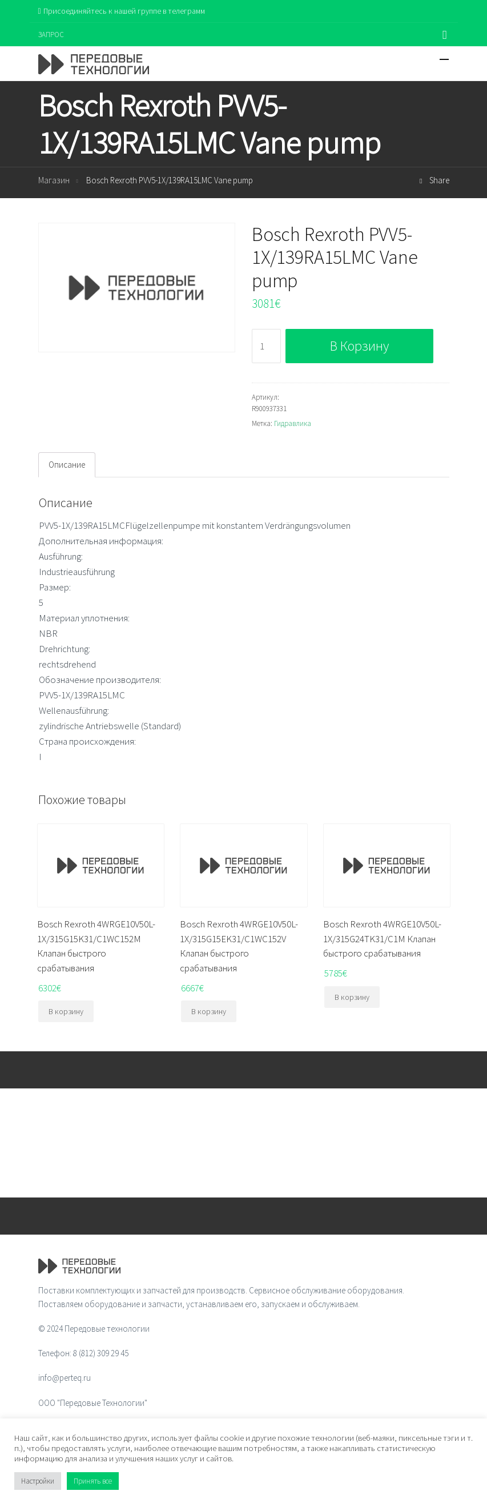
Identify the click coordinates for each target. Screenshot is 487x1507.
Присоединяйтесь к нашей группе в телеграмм (121, 11)
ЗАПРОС (51, 34)
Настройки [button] (37, 1481)
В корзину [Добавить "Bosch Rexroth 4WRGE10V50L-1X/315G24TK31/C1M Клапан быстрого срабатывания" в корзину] (352, 997)
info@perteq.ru (64, 1377)
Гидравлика (292, 423)
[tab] (66, 464)
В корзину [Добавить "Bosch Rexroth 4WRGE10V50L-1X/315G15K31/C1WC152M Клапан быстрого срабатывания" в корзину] (66, 1011)
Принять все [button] (93, 1481)
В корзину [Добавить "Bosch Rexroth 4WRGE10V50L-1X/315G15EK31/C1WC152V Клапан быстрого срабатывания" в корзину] (208, 1011)
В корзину (359, 346)
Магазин (54, 180)
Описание (67, 464)
